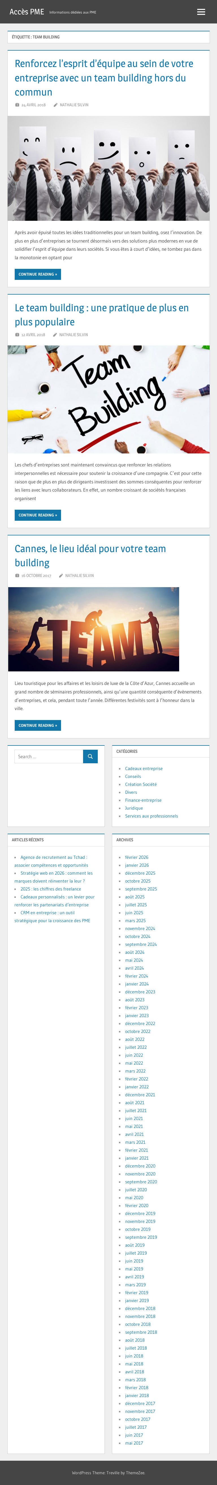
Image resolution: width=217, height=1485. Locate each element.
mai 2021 (134, 1126)
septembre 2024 (141, 944)
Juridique (134, 808)
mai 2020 (134, 1197)
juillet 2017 (136, 1427)
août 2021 (134, 1102)
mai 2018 (134, 1364)
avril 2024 (134, 968)
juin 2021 (134, 1118)
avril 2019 (134, 1276)
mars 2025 (135, 920)
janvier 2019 (137, 1300)
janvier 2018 (137, 1395)
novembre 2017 (140, 1411)
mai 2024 (134, 960)
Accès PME (27, 11)
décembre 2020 (140, 1166)
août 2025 (135, 897)
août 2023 (134, 999)
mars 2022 (135, 1071)
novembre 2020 (140, 1174)
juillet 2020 (136, 1189)
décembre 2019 (140, 1213)
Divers (131, 792)
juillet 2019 (136, 1253)
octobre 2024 (138, 936)
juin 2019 (134, 1261)
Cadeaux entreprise (144, 768)
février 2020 (136, 1205)
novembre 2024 (140, 928)
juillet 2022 (136, 1047)
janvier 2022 (137, 1087)
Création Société (141, 784)
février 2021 (136, 1150)
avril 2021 (134, 1134)
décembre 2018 (140, 1308)
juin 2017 (134, 1435)
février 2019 (136, 1292)
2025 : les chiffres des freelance (51, 889)
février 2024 (136, 976)
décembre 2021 (140, 1094)
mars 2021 (135, 1142)
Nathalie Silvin (74, 104)
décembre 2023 (140, 992)
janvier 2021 (137, 1158)
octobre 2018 (138, 1324)
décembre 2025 (140, 873)
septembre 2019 (141, 1237)
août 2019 (135, 1245)
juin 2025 (134, 912)
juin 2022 (134, 1055)
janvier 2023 (137, 1015)
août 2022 (134, 1039)
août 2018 (135, 1340)
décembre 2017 (140, 1403)
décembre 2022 (140, 1023)
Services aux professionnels (151, 816)
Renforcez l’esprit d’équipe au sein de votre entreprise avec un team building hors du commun (104, 77)
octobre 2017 (137, 1419)
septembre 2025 (141, 889)
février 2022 (136, 1079)
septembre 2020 (141, 1181)
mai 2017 (134, 1443)
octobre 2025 (138, 881)
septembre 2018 (141, 1332)
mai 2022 (134, 1063)
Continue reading (36, 274)
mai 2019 (134, 1269)
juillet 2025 (136, 904)
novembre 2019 (140, 1221)
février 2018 (136, 1387)
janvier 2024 (137, 984)
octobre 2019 (138, 1229)
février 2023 (136, 1007)
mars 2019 (135, 1284)
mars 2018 (135, 1379)
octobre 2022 (137, 1031)
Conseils (133, 776)
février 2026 (136, 857)
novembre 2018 (140, 1316)
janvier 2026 (137, 865)
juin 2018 (134, 1356)
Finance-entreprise (143, 800)
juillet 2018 (136, 1348)
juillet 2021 (136, 1110)
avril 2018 (134, 1371)
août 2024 (135, 952)
